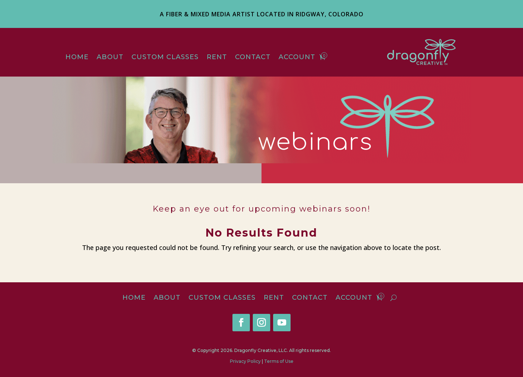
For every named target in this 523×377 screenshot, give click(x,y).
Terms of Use (278, 361)
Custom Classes (165, 57)
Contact (253, 57)
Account (297, 57)
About (110, 57)
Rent (217, 57)
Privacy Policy (245, 361)
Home (77, 57)
